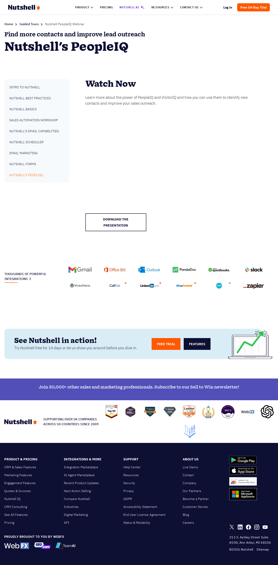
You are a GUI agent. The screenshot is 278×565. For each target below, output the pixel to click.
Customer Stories (195, 507)
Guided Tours (29, 24)
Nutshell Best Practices (30, 98)
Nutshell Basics (23, 109)
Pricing (9, 523)
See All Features (16, 515)
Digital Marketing (76, 515)
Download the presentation (115, 222)
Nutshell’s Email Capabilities (34, 131)
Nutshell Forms (22, 164)
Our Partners (192, 491)
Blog (186, 515)
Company (189, 483)
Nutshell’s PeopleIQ (26, 175)
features (197, 344)
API (66, 523)
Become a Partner (196, 499)
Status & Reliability (136, 523)
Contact (188, 475)
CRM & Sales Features (20, 467)
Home (8, 24)
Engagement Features (20, 483)
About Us (191, 459)
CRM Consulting (15, 507)
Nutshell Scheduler (26, 142)
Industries (71, 507)
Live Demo (190, 467)
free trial (166, 344)
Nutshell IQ (12, 499)
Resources (131, 475)
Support (130, 459)
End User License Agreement (144, 515)
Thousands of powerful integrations (25, 276)
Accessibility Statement (140, 507)
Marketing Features (18, 475)
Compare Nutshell (77, 499)
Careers (188, 523)
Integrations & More (82, 459)
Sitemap (262, 549)
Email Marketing (23, 153)
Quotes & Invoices (17, 491)
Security (129, 483)
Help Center (132, 467)
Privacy (128, 491)
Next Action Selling (77, 491)
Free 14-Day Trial (253, 7)
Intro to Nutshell (24, 87)
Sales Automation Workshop (33, 120)
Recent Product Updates (81, 483)
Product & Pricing (21, 459)
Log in (227, 7)
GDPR (127, 499)
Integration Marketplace (81, 467)
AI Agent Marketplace (79, 475)
